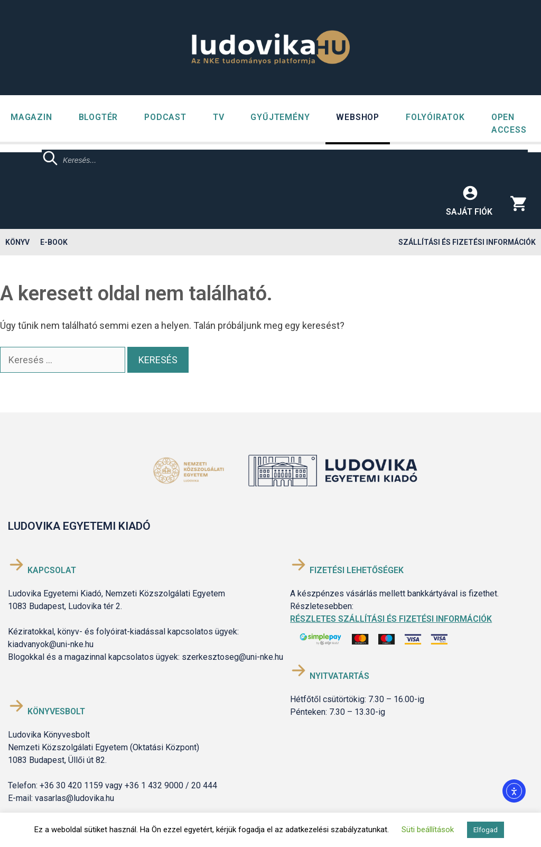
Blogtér (98, 117)
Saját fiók (469, 212)
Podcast (165, 117)
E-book (54, 242)
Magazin (31, 117)
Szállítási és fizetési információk (467, 242)
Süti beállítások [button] (428, 829)
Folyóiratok (435, 117)
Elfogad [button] (485, 830)
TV (219, 117)
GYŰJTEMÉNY (280, 117)
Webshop (357, 117)
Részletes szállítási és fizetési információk (391, 619)
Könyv (17, 242)
